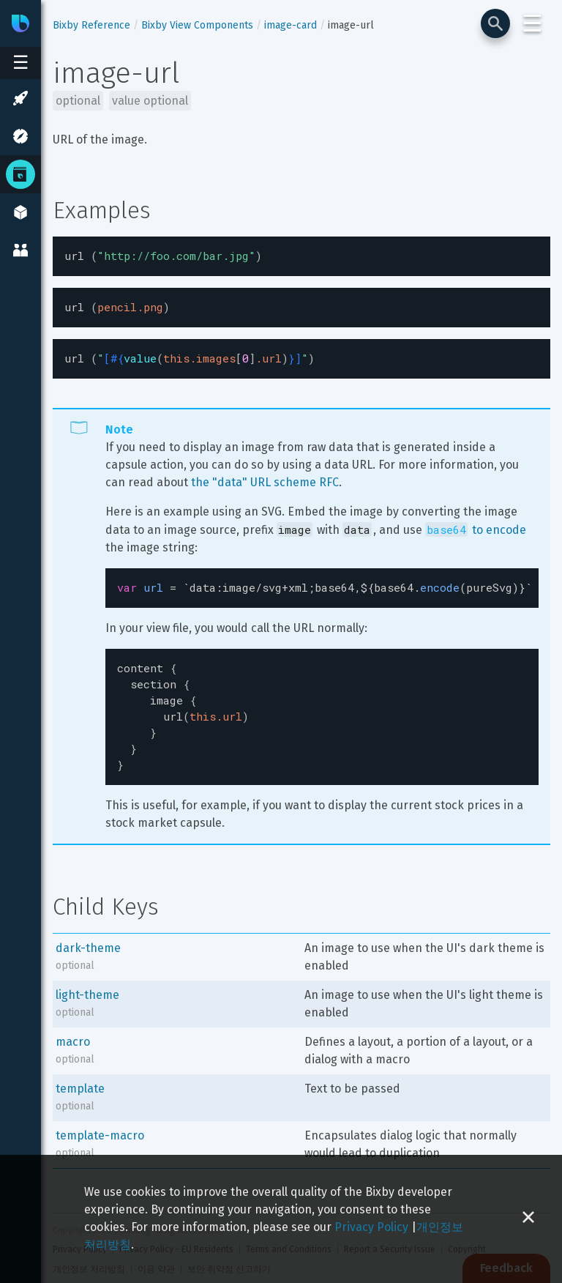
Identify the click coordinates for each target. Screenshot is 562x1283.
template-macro (100, 1119)
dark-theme (88, 932)
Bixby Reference (91, 25)
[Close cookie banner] (528, 1219)
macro (73, 1026)
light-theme (87, 979)
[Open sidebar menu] (20, 63)
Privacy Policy (371, 1227)
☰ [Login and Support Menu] (532, 23)
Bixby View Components (197, 25)
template (80, 1072)
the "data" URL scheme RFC (265, 478)
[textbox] (301, 256)
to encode (475, 525)
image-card (290, 25)
